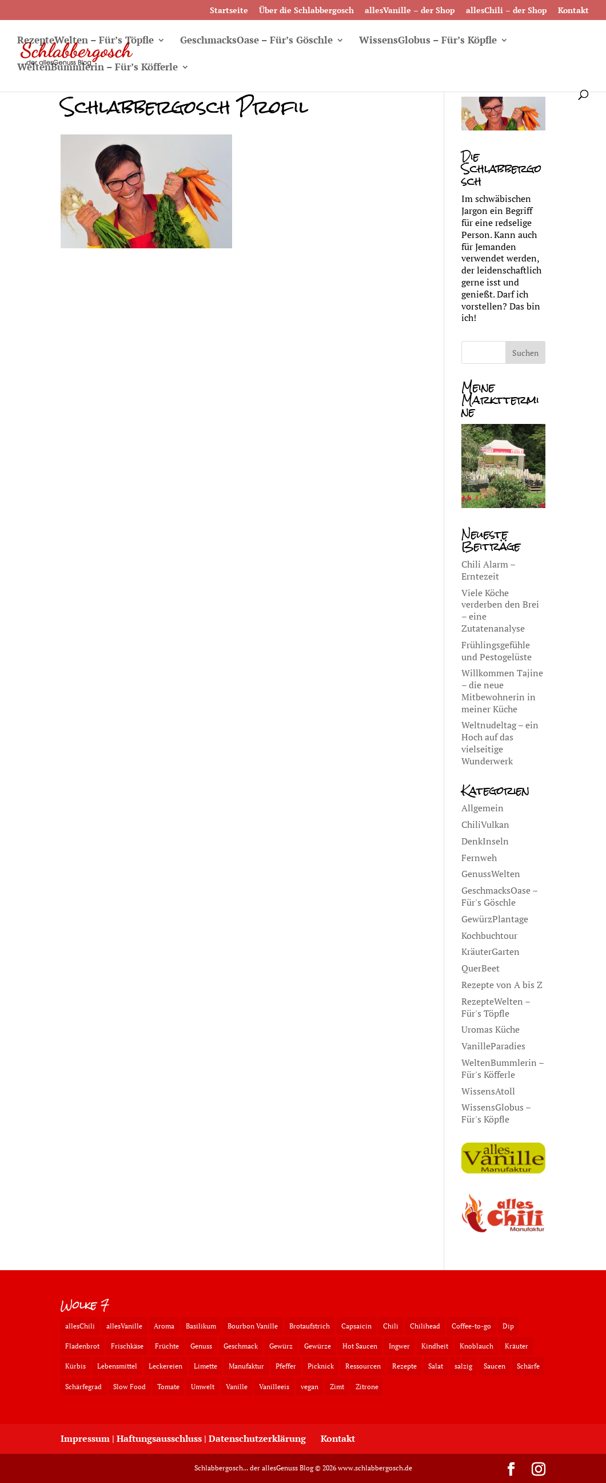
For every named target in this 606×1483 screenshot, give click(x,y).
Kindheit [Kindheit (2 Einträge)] (434, 1346)
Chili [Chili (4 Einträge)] (390, 1326)
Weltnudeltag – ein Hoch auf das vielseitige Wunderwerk (500, 743)
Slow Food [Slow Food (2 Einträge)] (129, 1386)
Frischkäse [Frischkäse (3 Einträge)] (127, 1346)
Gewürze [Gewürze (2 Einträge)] (317, 1346)
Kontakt (573, 10)
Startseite (229, 10)
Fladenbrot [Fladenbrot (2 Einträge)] (82, 1346)
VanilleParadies (493, 1046)
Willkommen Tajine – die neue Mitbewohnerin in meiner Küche (502, 691)
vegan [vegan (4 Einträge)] (309, 1386)
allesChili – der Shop (506, 10)
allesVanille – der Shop (410, 10)
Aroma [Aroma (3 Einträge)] (164, 1326)
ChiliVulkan (485, 824)
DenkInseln (485, 841)
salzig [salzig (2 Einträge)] (463, 1366)
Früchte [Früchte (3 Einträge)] (167, 1346)
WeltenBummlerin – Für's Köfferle (502, 1068)
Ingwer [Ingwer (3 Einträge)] (399, 1346)
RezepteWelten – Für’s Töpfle (85, 41)
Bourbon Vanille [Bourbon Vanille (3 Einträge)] (253, 1326)
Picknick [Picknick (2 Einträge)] (321, 1366)
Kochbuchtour (489, 935)
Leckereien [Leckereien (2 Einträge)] (165, 1366)
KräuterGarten (490, 951)
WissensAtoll (488, 1091)
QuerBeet (480, 968)
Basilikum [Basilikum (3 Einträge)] (201, 1326)
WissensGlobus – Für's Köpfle (496, 1113)
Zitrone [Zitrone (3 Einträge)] (367, 1386)
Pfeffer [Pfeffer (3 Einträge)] (286, 1366)
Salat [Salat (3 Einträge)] (435, 1366)
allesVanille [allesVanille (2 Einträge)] (124, 1326)
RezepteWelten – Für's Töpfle (495, 1007)
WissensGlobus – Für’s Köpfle (428, 41)
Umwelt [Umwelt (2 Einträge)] (202, 1386)
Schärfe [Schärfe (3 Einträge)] (528, 1366)
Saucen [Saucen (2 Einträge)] (494, 1366)
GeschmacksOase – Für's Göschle (499, 896)
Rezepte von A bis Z (502, 984)
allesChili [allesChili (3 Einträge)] (80, 1326)
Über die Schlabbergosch (306, 10)
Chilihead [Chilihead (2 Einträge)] (425, 1326)
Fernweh (479, 857)
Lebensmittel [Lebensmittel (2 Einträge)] (117, 1366)
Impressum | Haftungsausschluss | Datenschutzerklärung (183, 1438)
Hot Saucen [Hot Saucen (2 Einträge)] (359, 1346)
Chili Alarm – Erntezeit (488, 570)
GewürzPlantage (494, 919)
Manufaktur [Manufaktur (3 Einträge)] (246, 1366)
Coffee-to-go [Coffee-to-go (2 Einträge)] (471, 1326)
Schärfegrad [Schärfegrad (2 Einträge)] (83, 1386)
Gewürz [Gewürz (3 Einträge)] (281, 1346)
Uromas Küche (490, 1029)
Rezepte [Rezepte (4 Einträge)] (404, 1366)
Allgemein (482, 808)
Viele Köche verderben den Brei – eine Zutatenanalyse (500, 610)
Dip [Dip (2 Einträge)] (508, 1326)
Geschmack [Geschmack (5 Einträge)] (241, 1346)
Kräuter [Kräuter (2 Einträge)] (516, 1346)
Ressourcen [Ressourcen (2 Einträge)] (363, 1366)
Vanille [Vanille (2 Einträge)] (237, 1386)
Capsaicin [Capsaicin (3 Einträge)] (356, 1326)
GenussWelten (490, 873)
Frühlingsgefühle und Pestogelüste (496, 651)
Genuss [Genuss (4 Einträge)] (201, 1346)
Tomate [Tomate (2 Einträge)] (168, 1386)
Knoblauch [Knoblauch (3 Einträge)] (476, 1346)
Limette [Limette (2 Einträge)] (205, 1366)
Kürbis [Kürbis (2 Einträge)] (75, 1366)
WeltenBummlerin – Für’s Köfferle (97, 68)
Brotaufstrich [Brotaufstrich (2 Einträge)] (309, 1326)
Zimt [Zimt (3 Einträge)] (337, 1386)
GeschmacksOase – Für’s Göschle (256, 41)
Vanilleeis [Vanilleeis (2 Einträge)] (274, 1386)
